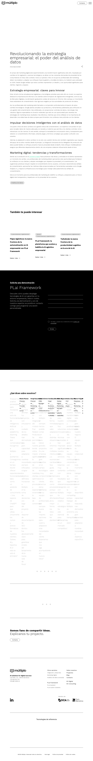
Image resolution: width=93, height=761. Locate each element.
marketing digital (34, 156)
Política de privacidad (57, 754)
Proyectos (70, 673)
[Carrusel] (37, 571)
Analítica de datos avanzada (55, 677)
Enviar (52, 329)
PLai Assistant (51, 685)
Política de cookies (70, 754)
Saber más (14, 258)
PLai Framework (52, 682)
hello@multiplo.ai (15, 681)
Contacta (15, 640)
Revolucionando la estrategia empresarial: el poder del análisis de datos (45, 57)
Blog (68, 675)
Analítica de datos (17, 183)
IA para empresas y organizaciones (20, 234)
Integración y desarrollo (54, 672)
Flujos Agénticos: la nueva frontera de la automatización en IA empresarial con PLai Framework (21, 245)
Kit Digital (70, 681)
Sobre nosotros (72, 670)
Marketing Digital (52, 675)
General (39, 234)
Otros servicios (52, 670)
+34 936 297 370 (15, 679)
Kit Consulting (71, 684)
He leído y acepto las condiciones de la (63, 322)
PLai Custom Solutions (53, 687)
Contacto (82, 3)
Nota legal (47, 754)
